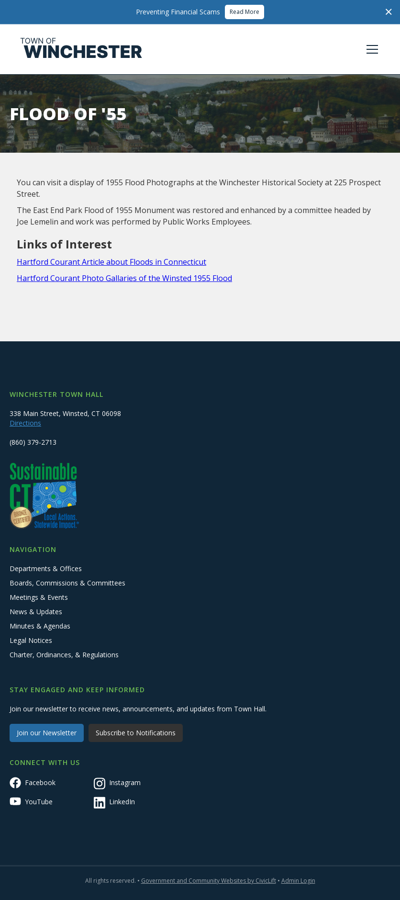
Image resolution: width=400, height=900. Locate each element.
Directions (25, 423)
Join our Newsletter (47, 732)
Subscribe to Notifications (136, 732)
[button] (370, 49)
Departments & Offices (46, 568)
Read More (244, 12)
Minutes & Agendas (40, 625)
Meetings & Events (39, 597)
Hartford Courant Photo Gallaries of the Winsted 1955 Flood (124, 278)
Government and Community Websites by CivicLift (208, 881)
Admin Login (298, 881)
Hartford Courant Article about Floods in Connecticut (111, 262)
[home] (81, 49)
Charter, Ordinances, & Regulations (64, 654)
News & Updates (36, 611)
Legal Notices (31, 640)
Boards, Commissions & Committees (67, 582)
